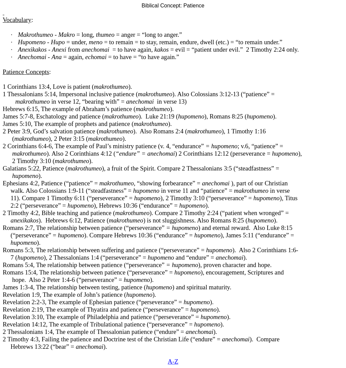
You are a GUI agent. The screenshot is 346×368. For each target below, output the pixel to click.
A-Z (173, 361)
